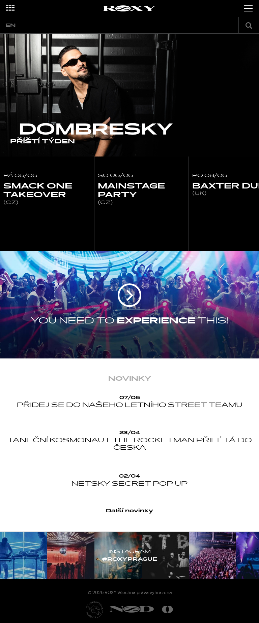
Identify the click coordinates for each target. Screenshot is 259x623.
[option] (129, 95)
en (10, 25)
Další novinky (129, 511)
